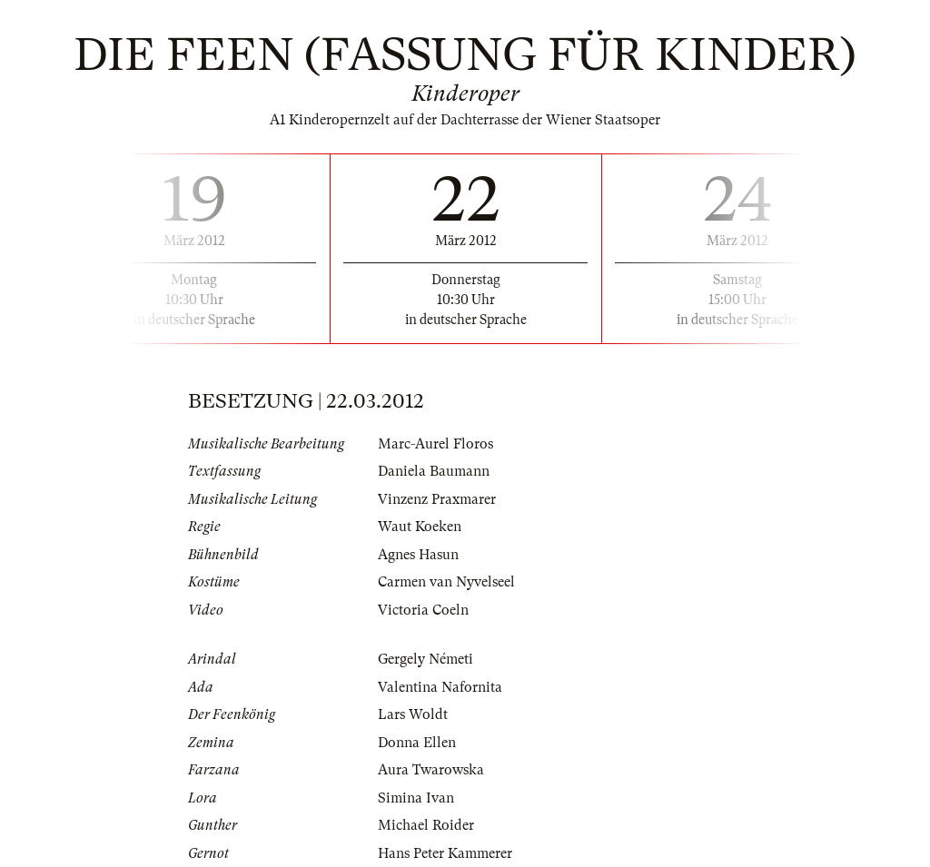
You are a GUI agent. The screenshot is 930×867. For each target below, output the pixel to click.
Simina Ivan (416, 798)
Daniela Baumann (434, 471)
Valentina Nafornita (440, 687)
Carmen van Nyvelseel (446, 582)
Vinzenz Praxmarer (437, 499)
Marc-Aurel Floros (435, 444)
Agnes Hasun (418, 555)
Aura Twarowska (431, 770)
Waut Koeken (419, 526)
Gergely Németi (425, 659)
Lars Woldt (413, 714)
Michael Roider (426, 825)
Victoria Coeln (423, 610)
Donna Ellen (417, 742)
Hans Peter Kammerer (445, 853)
